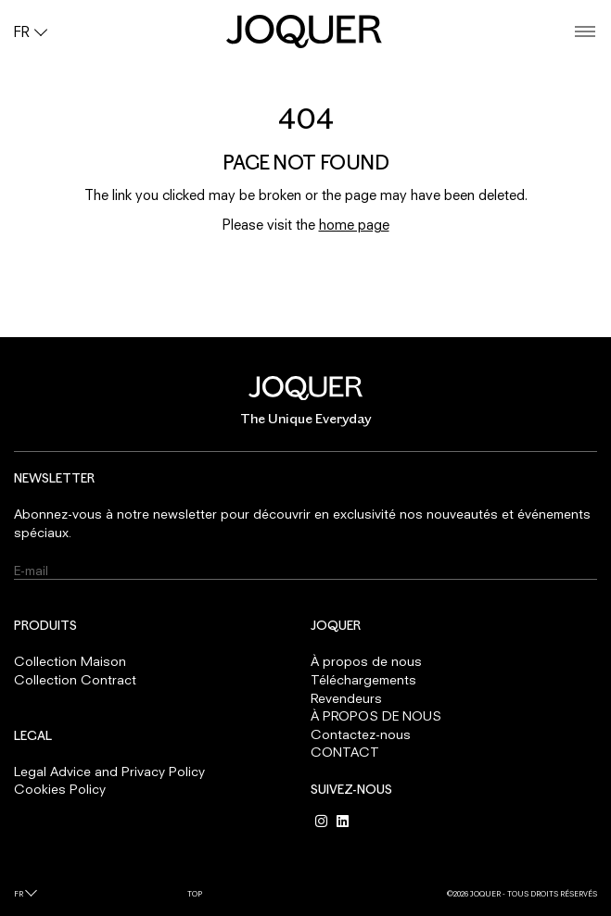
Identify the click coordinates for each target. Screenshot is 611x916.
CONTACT (345, 751)
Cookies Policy (60, 789)
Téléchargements (363, 679)
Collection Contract (75, 679)
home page (354, 224)
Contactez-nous (361, 734)
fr (18, 893)
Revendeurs (346, 698)
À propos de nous (366, 661)
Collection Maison (70, 661)
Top (194, 893)
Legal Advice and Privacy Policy (109, 771)
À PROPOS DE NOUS (376, 715)
